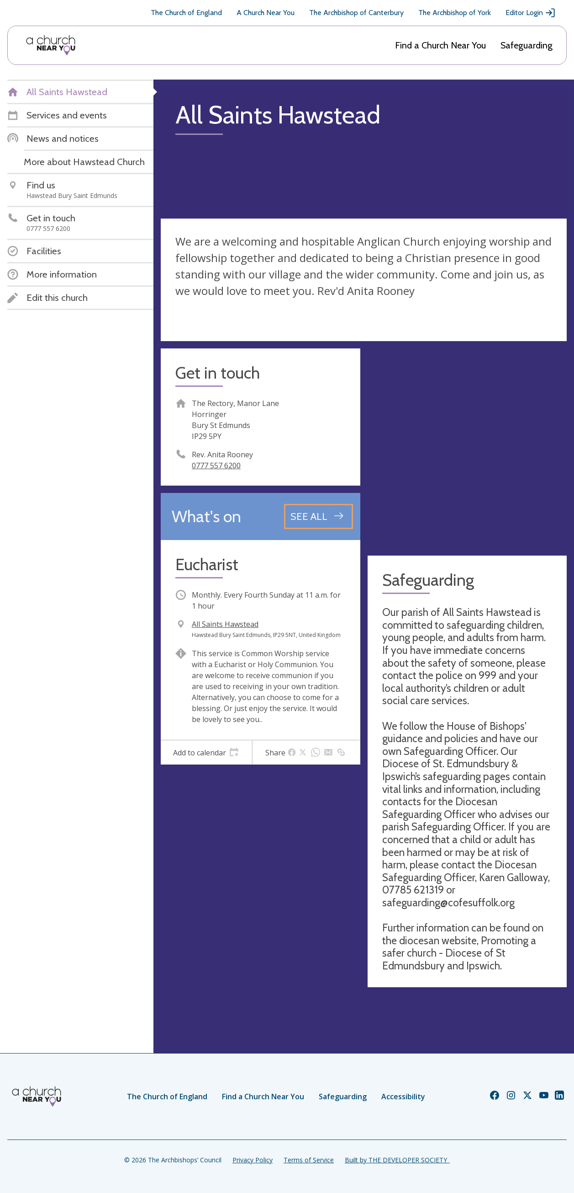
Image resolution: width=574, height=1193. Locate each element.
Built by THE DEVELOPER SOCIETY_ (397, 1160)
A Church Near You (266, 12)
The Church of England (186, 12)
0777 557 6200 (216, 465)
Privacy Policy (252, 1160)
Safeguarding (526, 45)
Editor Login (531, 12)
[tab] (206, 753)
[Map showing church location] (467, 448)
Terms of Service (309, 1160)
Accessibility (403, 1096)
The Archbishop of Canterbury (356, 12)
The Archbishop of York (454, 12)
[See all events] (318, 516)
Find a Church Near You (440, 45)
